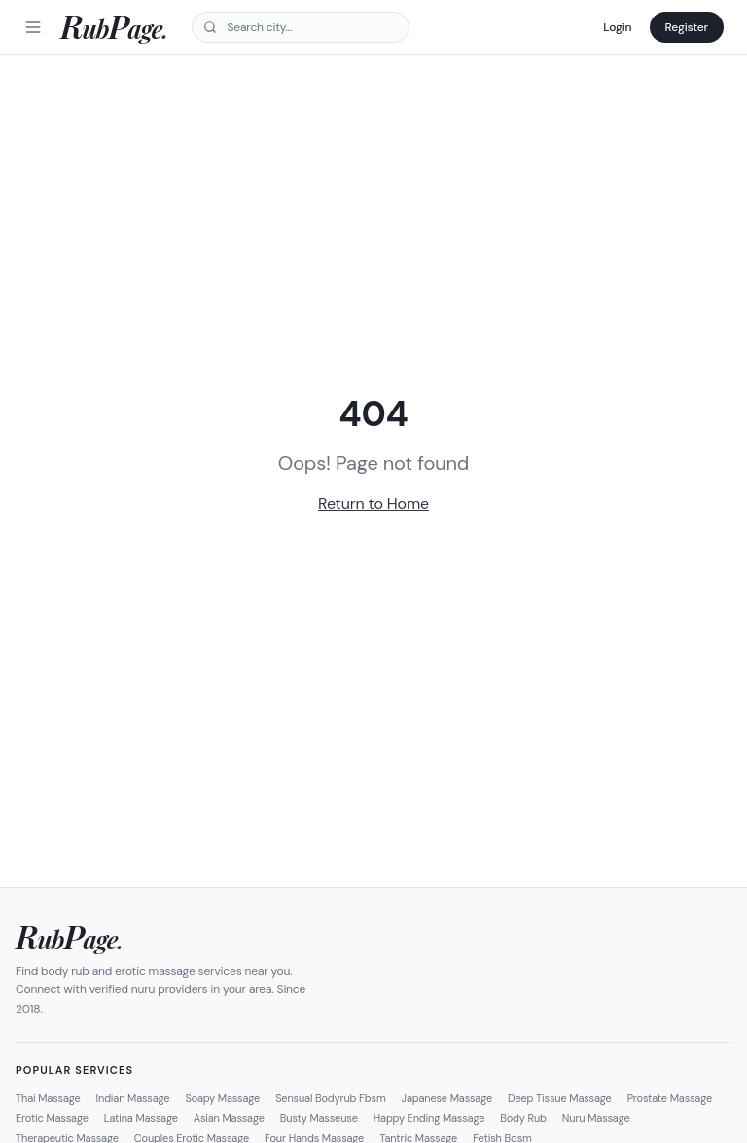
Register (686, 27)
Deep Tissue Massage (560, 1098)
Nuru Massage (596, 1118)
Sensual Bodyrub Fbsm (330, 1098)
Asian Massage (229, 1118)
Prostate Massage (669, 1098)
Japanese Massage (447, 1098)
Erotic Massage (52, 1118)
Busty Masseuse (319, 1118)
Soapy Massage (222, 1098)
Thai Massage (48, 1098)
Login (617, 27)
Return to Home (373, 503)
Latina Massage (141, 1118)
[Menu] (33, 27)
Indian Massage (133, 1098)
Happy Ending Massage (429, 1118)
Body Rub (523, 1118)
